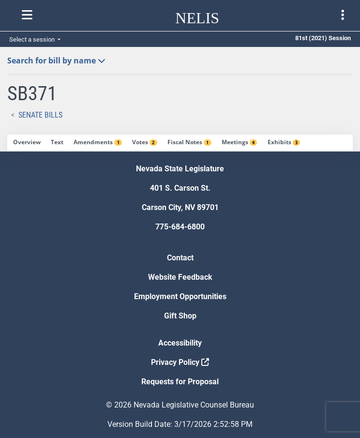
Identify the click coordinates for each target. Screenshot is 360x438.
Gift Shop (180, 315)
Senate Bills (40, 115)
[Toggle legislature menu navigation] (343, 15)
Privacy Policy (180, 362)
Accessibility (180, 342)
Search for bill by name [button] (56, 60)
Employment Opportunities (180, 296)
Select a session (32, 39)
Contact (180, 257)
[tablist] (180, 143)
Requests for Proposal (180, 381)
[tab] (27, 143)
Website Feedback (180, 277)
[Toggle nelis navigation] (27, 15)
